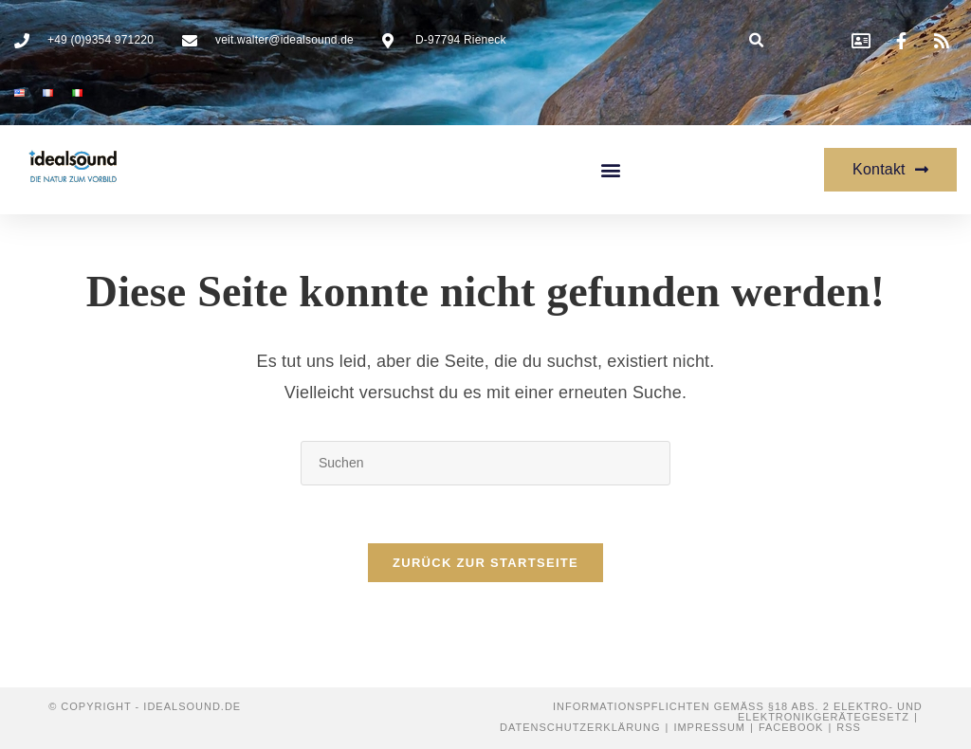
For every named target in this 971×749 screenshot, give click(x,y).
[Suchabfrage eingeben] (485, 463)
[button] (757, 40)
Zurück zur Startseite (485, 563)
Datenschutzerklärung (580, 727)
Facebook (791, 727)
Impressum (709, 727)
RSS (848, 727)
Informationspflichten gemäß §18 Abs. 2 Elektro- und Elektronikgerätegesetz (738, 711)
